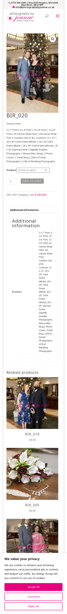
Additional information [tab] (24, 210)
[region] (33, 583)
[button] (52, 39)
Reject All (33, 606)
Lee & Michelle (38, 194)
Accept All (33, 587)
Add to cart (32, 180)
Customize (33, 596)
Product (11, 170)
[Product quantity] (11, 181)
